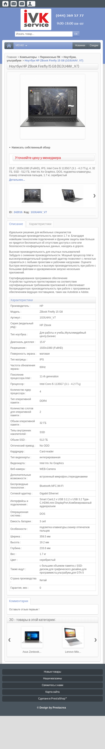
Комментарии (18, 601)
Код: (26, 212)
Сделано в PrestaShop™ (52, 699)
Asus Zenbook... (32, 651)
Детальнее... (17, 179)
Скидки (94, 45)
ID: (11, 212)
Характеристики (40, 224)
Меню (22, 45)
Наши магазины (52, 678)
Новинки (80, 45)
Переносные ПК (50, 57)
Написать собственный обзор (31, 147)
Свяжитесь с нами (52, 685)
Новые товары (52, 672)
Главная (12, 57)
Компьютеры (28, 57)
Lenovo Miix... (73, 651)
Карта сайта (52, 692)
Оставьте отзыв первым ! (24, 609)
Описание (16, 224)
